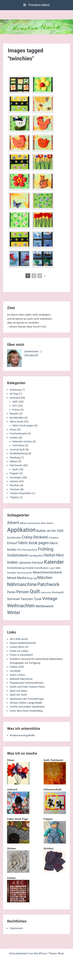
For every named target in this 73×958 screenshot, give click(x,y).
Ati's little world (19, 638)
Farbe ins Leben (19, 650)
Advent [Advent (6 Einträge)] (13, 523)
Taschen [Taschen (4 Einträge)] (26, 599)
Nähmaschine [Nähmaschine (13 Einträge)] (22, 584)
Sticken (14, 702)
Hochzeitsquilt (18, 433)
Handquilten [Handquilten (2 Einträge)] (36, 555)
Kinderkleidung (18, 453)
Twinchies (18, 445)
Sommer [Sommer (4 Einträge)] (13, 599)
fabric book (16, 421)
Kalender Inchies (22, 441)
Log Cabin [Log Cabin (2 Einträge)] (55, 567)
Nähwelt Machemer (21, 678)
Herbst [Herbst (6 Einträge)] (49, 555)
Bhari (61, 953)
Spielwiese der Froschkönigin (27, 698)
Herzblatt (15, 670)
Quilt (15, 469)
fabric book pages (22, 425)
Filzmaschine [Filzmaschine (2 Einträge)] (29, 549)
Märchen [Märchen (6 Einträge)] (44, 577)
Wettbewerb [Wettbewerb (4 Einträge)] (44, 606)
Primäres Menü (36, 5)
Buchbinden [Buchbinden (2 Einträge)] (14, 537)
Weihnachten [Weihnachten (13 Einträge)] (21, 605)
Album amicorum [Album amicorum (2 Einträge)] (30, 523)
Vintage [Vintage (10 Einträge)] (49, 598)
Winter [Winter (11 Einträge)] (13, 612)
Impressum (16, 928)
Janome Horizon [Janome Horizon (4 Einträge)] (31, 562)
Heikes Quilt (17, 666)
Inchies (14, 437)
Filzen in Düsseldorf (21, 654)
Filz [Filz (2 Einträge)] (19, 549)
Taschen (15, 489)
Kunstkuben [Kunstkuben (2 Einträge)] (41, 567)
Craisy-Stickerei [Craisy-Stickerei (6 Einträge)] (35, 537)
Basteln (14, 413)
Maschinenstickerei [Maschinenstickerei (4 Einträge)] (47, 572)
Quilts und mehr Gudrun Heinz (27, 686)
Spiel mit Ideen (18, 690)
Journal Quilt (17, 449)
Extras (16, 409)
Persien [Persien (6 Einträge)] (22, 592)
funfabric (15, 658)
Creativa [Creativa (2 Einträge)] (53, 537)
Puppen (14, 473)
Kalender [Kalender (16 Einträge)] (54, 562)
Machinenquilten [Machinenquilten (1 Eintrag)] (24, 573)
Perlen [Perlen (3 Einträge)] (11, 592)
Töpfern (14, 497)
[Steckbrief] (31, 355)
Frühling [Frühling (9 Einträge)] (46, 549)
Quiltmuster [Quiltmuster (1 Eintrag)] (45, 592)
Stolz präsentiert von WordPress (28, 953)
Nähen (13, 461)
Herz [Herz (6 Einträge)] (60, 555)
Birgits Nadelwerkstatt (23, 642)
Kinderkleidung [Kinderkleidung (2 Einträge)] (16, 567)
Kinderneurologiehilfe (22, 735)
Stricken (14, 485)
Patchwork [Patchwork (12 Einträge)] (48, 584)
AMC (15, 401)
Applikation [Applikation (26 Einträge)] (21, 530)
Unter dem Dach (19, 710)
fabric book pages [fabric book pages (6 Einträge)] (33, 543)
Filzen (13, 429)
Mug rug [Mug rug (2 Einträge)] (32, 578)
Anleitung (15, 389)
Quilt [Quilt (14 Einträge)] (35, 591)
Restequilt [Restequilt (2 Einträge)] (58, 592)
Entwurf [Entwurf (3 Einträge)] (12, 543)
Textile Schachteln (20, 493)
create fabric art (19, 646)
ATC (14, 405)
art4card (15, 397)
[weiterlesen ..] (33, 351)
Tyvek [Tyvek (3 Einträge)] (37, 599)
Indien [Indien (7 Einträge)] (12, 562)
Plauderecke (17, 682)
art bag (14, 393)
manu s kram (17, 674)
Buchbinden (17, 417)
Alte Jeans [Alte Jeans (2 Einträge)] (47, 523)
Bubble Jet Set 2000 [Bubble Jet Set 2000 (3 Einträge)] (49, 531)
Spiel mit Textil (18, 694)
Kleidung (15, 457)
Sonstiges (15, 477)
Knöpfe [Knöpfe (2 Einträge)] (29, 567)
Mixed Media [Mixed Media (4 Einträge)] (16, 578)
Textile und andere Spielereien (27, 706)
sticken (14, 481)
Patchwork (16, 465)
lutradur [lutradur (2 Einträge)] (11, 572)
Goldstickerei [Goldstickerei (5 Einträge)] (17, 555)
